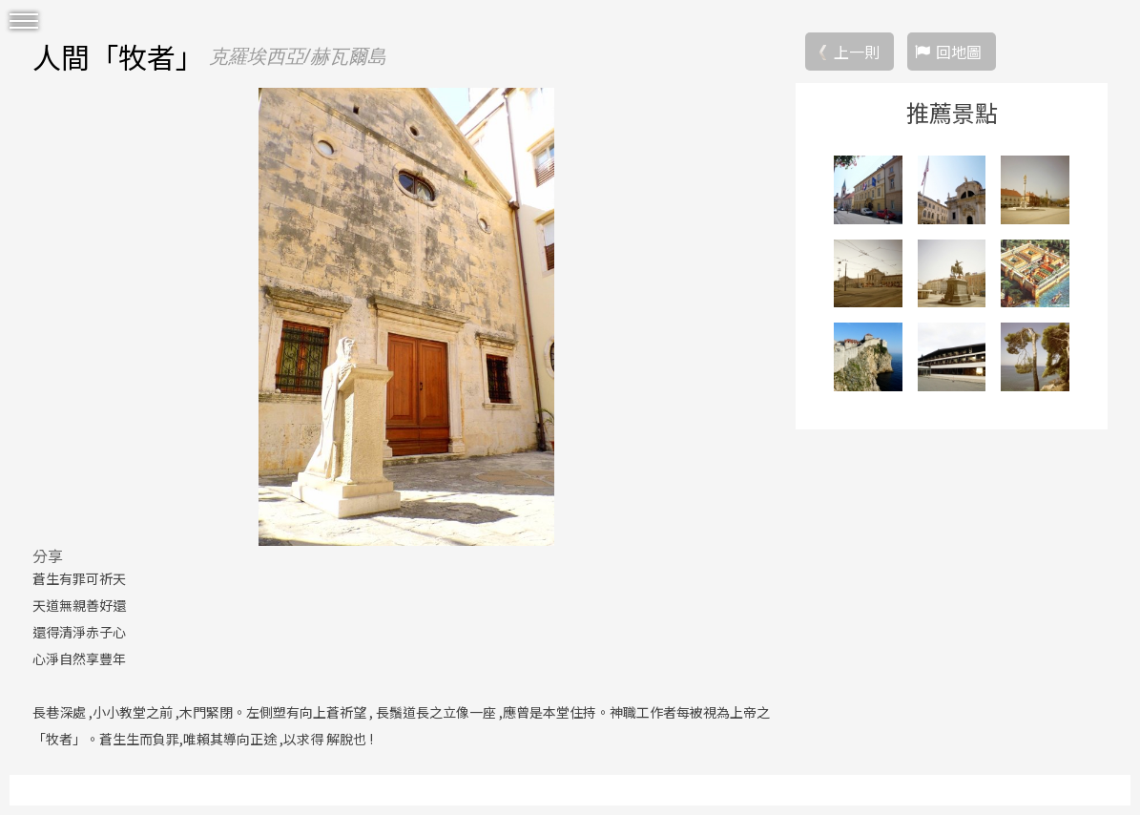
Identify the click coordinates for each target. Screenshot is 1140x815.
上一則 (857, 51)
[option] (406, 317)
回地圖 (959, 51)
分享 (47, 555)
